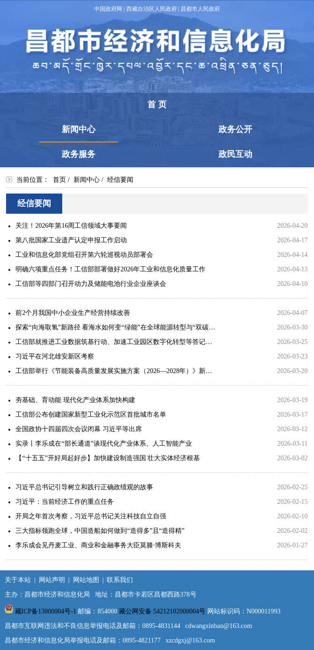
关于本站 (18, 579)
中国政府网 (108, 9)
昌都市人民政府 (200, 9)
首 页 (157, 104)
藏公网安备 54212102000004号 (162, 611)
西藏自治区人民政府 (151, 9)
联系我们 (120, 579)
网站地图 (86, 579)
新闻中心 (78, 133)
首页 (59, 179)
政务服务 (78, 154)
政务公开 (235, 129)
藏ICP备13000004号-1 (45, 611)
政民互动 (235, 154)
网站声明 (52, 579)
